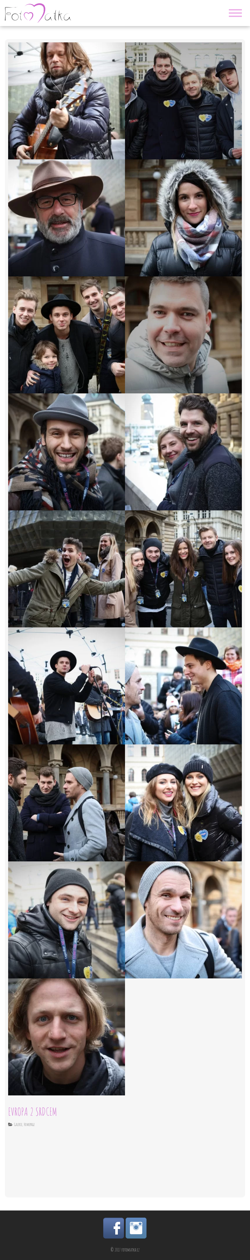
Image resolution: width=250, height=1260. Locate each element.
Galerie (18, 1124)
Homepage (29, 1124)
